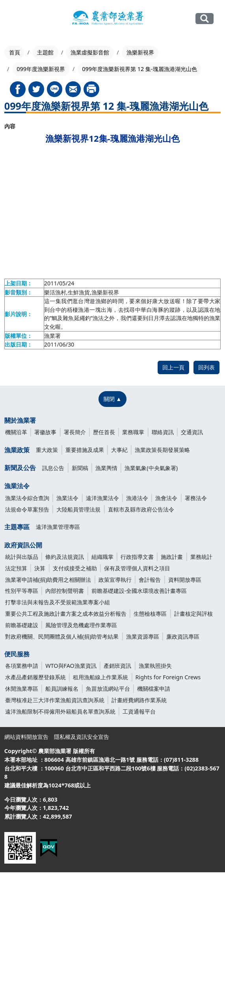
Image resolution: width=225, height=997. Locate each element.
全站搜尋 (204, 18)
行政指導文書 (137, 556)
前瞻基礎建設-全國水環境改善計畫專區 (139, 590)
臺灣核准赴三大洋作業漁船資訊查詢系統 (54, 700)
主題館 (45, 52)
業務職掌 (133, 432)
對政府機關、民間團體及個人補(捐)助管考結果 (62, 636)
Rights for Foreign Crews (168, 677)
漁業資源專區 (142, 636)
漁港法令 (137, 498)
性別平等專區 (21, 590)
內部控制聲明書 (64, 590)
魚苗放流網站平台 (108, 688)
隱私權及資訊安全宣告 (81, 736)
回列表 (206, 367)
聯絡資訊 (163, 432)
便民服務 (17, 654)
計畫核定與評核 (193, 613)
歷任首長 (104, 432)
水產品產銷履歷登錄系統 (35, 677)
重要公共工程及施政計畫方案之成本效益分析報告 (65, 613)
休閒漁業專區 (21, 688)
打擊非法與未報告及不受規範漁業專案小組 (57, 602)
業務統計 (201, 556)
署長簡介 (75, 432)
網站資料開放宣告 (26, 736)
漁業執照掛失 (155, 665)
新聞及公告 (20, 467)
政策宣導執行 (115, 579)
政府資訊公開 (23, 545)
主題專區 (17, 527)
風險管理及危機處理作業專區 (81, 625)
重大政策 (47, 450)
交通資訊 (192, 432)
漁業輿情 (106, 468)
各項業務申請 (21, 665)
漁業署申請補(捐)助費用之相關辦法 (48, 579)
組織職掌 (102, 556)
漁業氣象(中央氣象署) (151, 468)
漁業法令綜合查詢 (27, 498)
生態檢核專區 (150, 613)
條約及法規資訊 (64, 556)
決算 (39, 568)
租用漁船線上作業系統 (100, 677)
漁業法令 (17, 486)
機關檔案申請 (153, 688)
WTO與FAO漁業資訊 (71, 665)
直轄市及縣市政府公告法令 (141, 509)
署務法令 (196, 498)
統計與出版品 (21, 556)
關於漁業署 (20, 420)
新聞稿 (80, 468)
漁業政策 (17, 450)
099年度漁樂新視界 (41, 69)
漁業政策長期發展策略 (162, 450)
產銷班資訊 (117, 665)
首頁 (14, 52)
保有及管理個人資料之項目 (137, 568)
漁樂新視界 (140, 52)
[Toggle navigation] (15, 19)
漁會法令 (166, 498)
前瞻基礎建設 (21, 625)
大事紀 (119, 450)
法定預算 (16, 568)
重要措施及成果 (84, 450)
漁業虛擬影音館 (90, 52)
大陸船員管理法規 (78, 509)
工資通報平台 (139, 711)
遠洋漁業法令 (102, 498)
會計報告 (150, 579)
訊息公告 (53, 468)
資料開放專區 (184, 579)
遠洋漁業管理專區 (58, 526)
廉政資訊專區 (182, 636)
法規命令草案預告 (27, 509)
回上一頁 (173, 367)
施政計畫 (172, 556)
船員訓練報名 (61, 688)
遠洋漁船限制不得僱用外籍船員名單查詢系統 (60, 711)
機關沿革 (16, 432)
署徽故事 (45, 432)
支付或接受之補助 (75, 568)
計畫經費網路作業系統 (139, 700)
